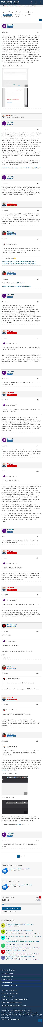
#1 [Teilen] (38, 32)
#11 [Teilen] (37, 446)
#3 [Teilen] (38, 183)
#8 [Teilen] (38, 338)
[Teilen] (40, 20)
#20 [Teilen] (37, 840)
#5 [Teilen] (38, 239)
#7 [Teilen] (38, 301)
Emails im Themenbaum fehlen (16, 950)
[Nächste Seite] (24, 856)
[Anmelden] (36, 2)
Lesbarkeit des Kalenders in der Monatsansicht (20, 956)
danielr (8, 952)
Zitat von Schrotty (11, 343)
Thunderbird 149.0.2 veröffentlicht (19, 869)
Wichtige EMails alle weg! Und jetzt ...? (18, 944)
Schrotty (17, 15)
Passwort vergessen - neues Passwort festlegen (14, 1005)
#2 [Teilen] (38, 129)
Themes (8, 927)
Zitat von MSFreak (11, 710)
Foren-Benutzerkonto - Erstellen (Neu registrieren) (14, 999)
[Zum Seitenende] (40, 1020)
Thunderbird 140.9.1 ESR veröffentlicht (20, 885)
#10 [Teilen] (37, 400)
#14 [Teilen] (37, 558)
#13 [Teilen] (37, 537)
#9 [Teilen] (38, 378)
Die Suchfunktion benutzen (8, 996)
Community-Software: (10, 1019)
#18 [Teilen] (37, 704)
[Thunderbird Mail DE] (10, 2)
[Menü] (40, 2)
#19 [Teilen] (37, 741)
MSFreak (19, 824)
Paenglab (21, 283)
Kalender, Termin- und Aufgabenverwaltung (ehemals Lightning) (22, 933)
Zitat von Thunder (11, 244)
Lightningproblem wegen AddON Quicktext (19, 930)
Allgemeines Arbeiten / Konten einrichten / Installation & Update (22, 941)
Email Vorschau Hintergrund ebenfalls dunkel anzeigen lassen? (21, 168)
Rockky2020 (9, 926)
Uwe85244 (9, 932)
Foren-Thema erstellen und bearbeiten (11, 1002)
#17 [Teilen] (37, 673)
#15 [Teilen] (37, 595)
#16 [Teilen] (37, 631)
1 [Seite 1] (18, 856)
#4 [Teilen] (38, 210)
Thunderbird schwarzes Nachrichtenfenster (19, 924)
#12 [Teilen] (37, 471)
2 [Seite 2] (21, 856)
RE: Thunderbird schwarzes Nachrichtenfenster (16, 286)
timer (7, 946)
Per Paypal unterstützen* (11, 908)
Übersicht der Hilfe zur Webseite (10, 993)
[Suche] (31, 2)
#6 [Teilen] (38, 279)
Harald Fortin (9, 940)
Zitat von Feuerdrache (12, 679)
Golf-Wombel (9, 958)
